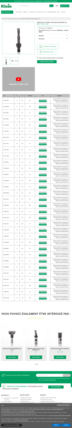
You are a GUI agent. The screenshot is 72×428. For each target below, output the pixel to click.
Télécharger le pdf (47, 51)
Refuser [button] (56, 425)
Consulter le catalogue (48, 46)
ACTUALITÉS (40, 12)
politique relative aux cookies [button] (27, 411)
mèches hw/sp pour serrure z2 (60, 349)
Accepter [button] (66, 425)
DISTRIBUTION (32, 12)
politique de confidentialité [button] (21, 420)
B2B (58, 12)
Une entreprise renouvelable (27, 402)
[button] (65, 5)
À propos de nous (25, 401)
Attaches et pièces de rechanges (48, 397)
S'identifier (43, 101)
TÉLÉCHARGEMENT (51, 12)
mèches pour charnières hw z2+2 (12, 349)
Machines (41, 39)
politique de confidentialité (49, 380)
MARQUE (25, 12)
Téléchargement (56, 387)
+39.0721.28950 (7, 401)
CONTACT (63, 12)
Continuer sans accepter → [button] (63, 405)
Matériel (41, 35)
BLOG (45, 12)
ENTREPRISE (19, 12)
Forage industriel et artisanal (47, 401)
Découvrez (12, 357)
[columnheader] (8, 95)
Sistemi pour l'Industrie (26, 397)
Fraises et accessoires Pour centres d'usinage (52, 402)
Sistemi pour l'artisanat (26, 399)
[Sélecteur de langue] (57, 6)
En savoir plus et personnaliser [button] (12, 425)
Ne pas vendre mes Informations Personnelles (60, 415)
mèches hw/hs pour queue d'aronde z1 (36, 349)
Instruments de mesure (46, 399)
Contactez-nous (47, 61)
